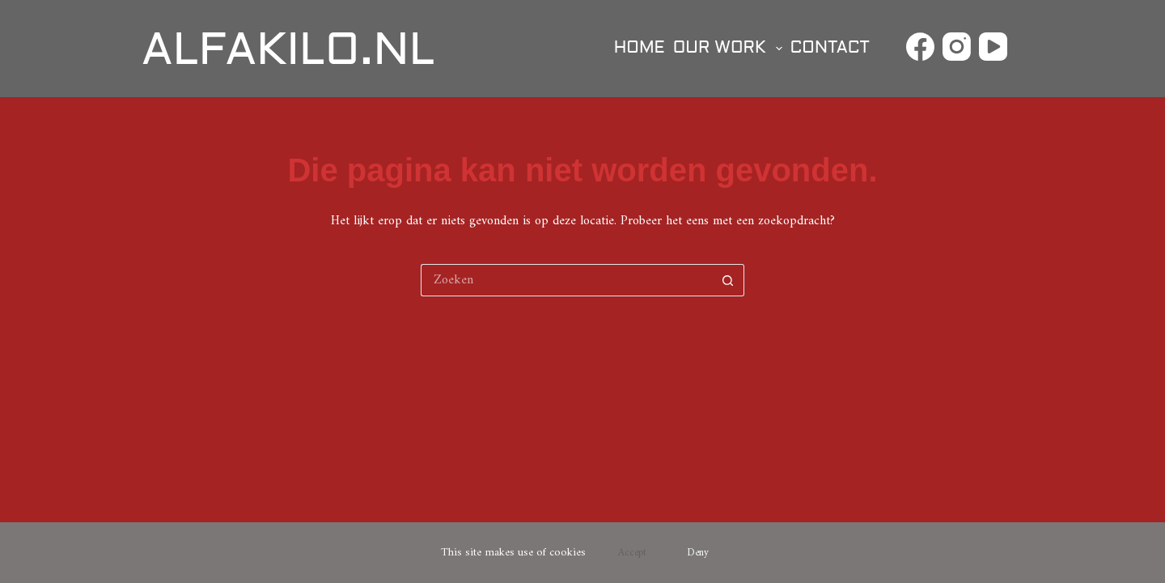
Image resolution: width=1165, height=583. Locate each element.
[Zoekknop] (728, 280)
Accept (632, 552)
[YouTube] (993, 46)
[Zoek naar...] (566, 280)
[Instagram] (957, 46)
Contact (830, 48)
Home (639, 48)
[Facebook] (920, 46)
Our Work (729, 48)
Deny (698, 552)
